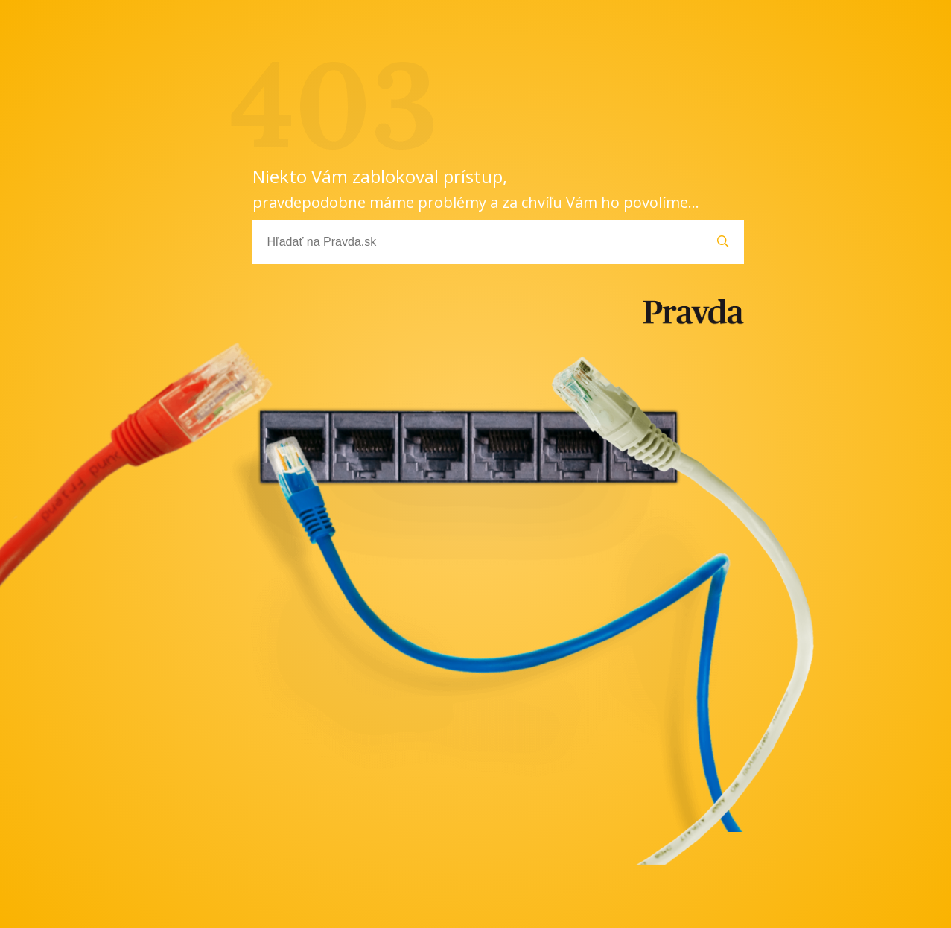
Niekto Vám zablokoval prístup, (475, 188)
